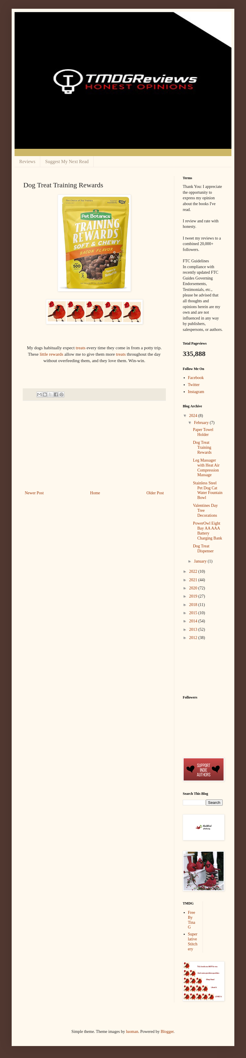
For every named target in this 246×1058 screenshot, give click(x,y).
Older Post (155, 493)
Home (95, 493)
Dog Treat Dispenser (203, 548)
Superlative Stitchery (193, 941)
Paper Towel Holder (203, 432)
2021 (193, 580)
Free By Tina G (191, 919)
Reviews (27, 161)
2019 (193, 596)
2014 (193, 621)
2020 (193, 588)
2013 (193, 629)
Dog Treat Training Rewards (202, 447)
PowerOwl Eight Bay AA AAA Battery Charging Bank (207, 530)
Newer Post (34, 493)
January (201, 561)
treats (80, 347)
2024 (193, 415)
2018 (193, 605)
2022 (193, 571)
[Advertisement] (94, 445)
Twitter (194, 385)
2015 (193, 613)
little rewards (51, 354)
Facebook (196, 378)
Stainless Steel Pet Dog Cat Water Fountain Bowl (207, 490)
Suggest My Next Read (67, 161)
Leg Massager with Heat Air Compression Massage (206, 467)
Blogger (167, 1031)
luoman (132, 1031)
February (202, 422)
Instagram (196, 392)
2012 (193, 638)
